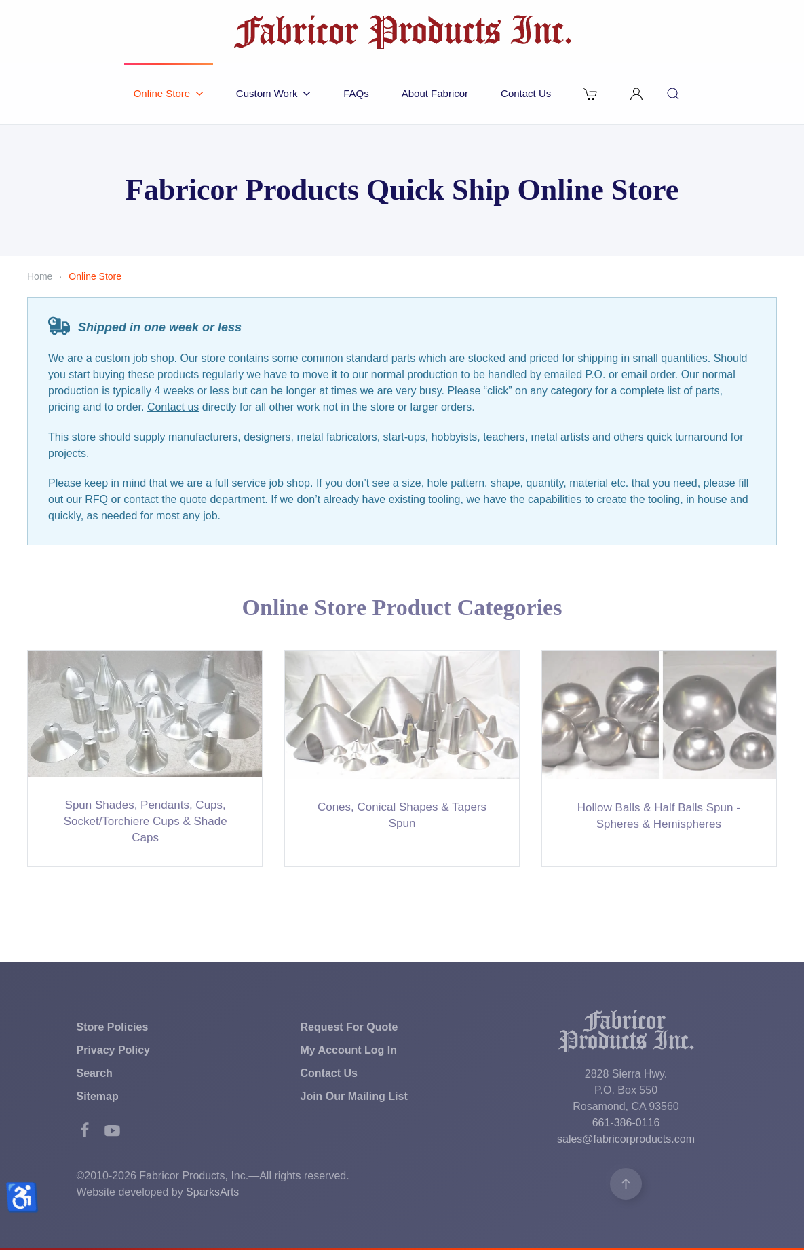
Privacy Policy (114, 1050)
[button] (636, 93)
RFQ (96, 499)
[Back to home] (402, 32)
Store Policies (113, 1027)
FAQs (356, 93)
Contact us (173, 407)
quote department (222, 499)
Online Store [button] (169, 93)
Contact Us (526, 93)
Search (95, 1073)
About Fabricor (435, 93)
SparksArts (212, 1192)
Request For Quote (349, 1027)
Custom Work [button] (273, 93)
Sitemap (98, 1096)
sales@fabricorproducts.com (626, 1139)
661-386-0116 (626, 1122)
